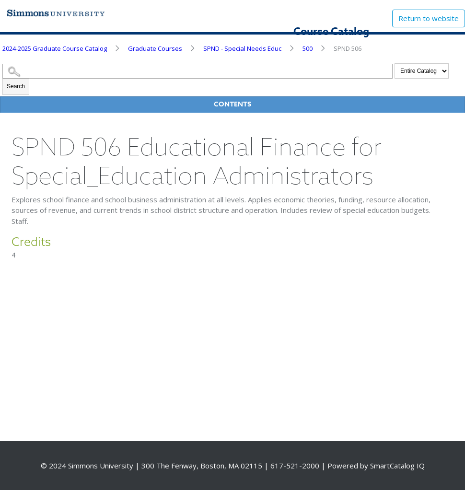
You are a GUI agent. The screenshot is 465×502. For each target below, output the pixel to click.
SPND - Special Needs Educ (242, 48)
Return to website (428, 18)
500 (307, 48)
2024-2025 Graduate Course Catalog (54, 48)
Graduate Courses (155, 48)
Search (16, 86)
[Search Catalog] (197, 71)
